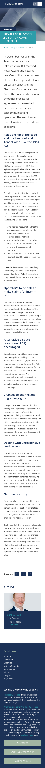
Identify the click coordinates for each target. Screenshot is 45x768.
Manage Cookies (23, 761)
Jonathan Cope (14, 615)
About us (8, 656)
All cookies (22, 743)
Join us (7, 672)
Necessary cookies (12, 695)
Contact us (8, 659)
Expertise (8, 663)
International (9, 669)
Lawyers (7, 675)
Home (6, 47)
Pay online (8, 678)
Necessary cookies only (22, 752)
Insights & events (18, 47)
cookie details (27, 735)
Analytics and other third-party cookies (21, 707)
